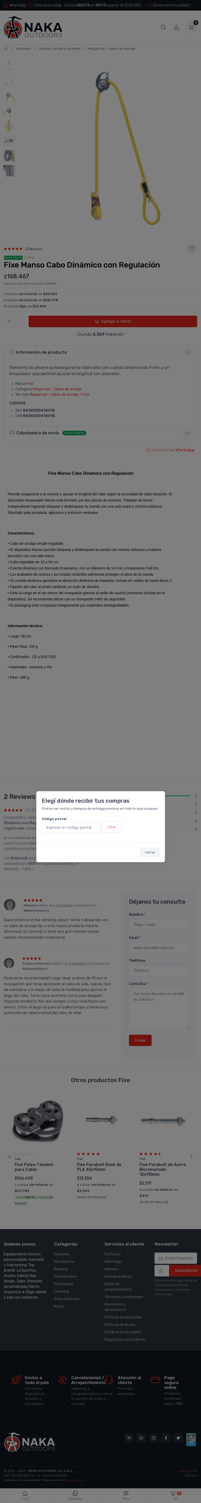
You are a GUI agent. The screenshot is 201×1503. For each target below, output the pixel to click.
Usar (112, 827)
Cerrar (150, 852)
